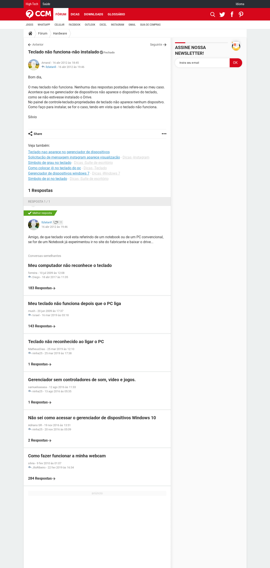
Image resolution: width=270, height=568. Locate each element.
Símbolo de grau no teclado (49, 163)
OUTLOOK (90, 24)
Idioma (240, 4)
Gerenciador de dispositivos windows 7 (58, 173)
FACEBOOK (74, 24)
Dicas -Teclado (95, 168)
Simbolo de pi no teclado (47, 179)
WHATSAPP (44, 24)
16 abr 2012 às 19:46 (71, 67)
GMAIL (132, 24)
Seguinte (156, 44)
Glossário (116, 14)
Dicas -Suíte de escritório (93, 163)
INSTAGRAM (117, 24)
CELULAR (59, 24)
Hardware (60, 33)
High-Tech (32, 4)
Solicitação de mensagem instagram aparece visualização (74, 157)
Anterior (37, 44)
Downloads (93, 14)
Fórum (61, 14)
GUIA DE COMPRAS (150, 24)
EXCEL (103, 24)
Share (38, 134)
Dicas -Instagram (136, 157)
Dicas (75, 14)
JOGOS (29, 24)
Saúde (46, 4)
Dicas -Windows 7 (106, 173)
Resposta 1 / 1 (39, 201)
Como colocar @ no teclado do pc (54, 168)
